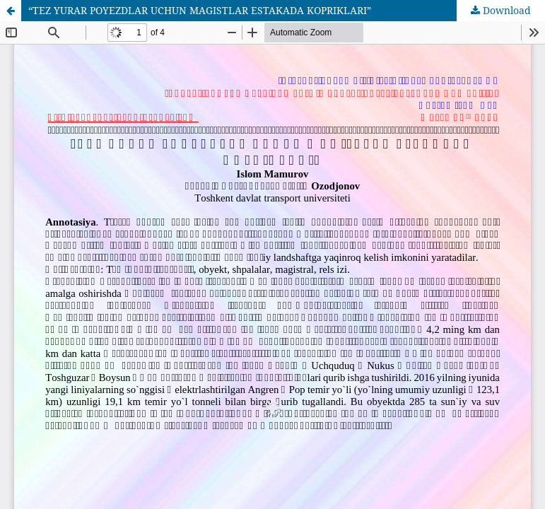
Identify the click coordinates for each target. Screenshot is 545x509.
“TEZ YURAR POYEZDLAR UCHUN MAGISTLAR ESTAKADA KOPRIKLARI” (199, 10)
